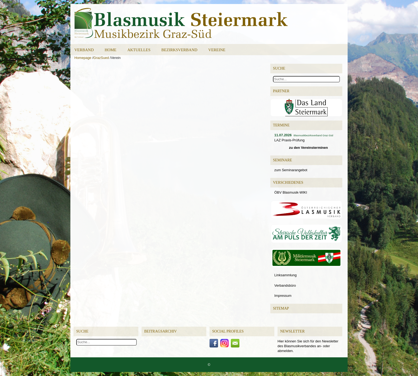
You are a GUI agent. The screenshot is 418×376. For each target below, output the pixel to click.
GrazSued (101, 58)
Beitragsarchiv (160, 331)
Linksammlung (285, 275)
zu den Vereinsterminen (308, 148)
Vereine (216, 50)
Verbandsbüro (285, 285)
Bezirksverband (179, 50)
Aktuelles (139, 50)
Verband (84, 50)
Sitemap (281, 308)
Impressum (282, 296)
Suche (82, 331)
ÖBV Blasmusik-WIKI (290, 192)
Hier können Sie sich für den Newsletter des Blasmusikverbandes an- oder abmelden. (308, 346)
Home (110, 50)
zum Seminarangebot (290, 170)
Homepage (82, 58)
